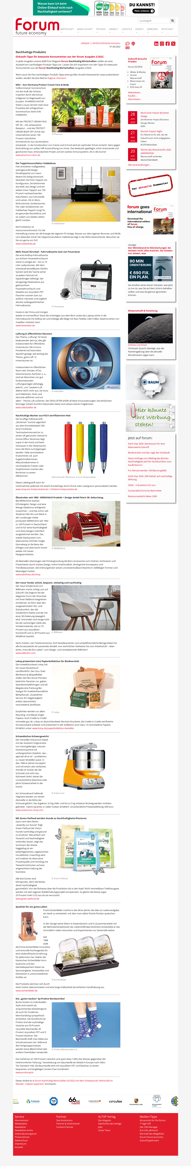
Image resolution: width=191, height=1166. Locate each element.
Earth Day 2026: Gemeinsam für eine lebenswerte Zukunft (146, 445)
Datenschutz (21, 1140)
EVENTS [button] (139, 29)
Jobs (100, 1127)
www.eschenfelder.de (26, 990)
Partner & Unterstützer (68, 1123)
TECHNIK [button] (100, 29)
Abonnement (21, 1120)
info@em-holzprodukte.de (64, 489)
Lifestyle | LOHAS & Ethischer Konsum (100, 43)
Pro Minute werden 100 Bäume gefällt (147, 470)
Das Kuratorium (64, 1120)
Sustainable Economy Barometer (145, 490)
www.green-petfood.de (27, 898)
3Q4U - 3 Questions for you (142, 485)
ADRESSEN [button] (152, 29)
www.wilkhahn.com (26, 652)
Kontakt (19, 1147)
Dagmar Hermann (57, 78)
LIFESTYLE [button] (127, 29)
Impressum (20, 1143)
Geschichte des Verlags (109, 1123)
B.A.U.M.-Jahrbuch (149, 1130)
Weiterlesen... (135, 92)
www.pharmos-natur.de (28, 155)
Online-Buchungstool (25, 1133)
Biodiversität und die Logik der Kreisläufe (149, 452)
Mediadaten (21, 1123)
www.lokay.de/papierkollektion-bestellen (53, 728)
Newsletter (20, 1127)
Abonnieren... (135, 99)
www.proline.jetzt (25, 1072)
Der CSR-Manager (149, 1127)
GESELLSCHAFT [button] (85, 29)
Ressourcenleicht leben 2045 (142, 496)
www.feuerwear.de (25, 325)
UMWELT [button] (113, 29)
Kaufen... (132, 95)
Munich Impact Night (151, 131)
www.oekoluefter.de (26, 407)
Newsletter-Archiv (24, 1130)
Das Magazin (104, 1120)
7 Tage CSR (145, 1123)
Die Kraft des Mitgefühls (152, 1133)
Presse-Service (22, 1137)
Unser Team (104, 1130)
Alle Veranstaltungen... (139, 164)
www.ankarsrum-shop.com (29, 810)
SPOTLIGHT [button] (167, 29)
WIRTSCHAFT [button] (67, 29)
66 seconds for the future (152, 1120)
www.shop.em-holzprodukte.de (32, 489)
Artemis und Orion (137, 344)
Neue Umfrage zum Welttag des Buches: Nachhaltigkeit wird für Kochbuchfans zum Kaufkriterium (149, 462)
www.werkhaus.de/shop (28, 574)
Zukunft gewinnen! (149, 1140)
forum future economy (151, 1137)
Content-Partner (64, 1127)
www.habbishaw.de (26, 243)
